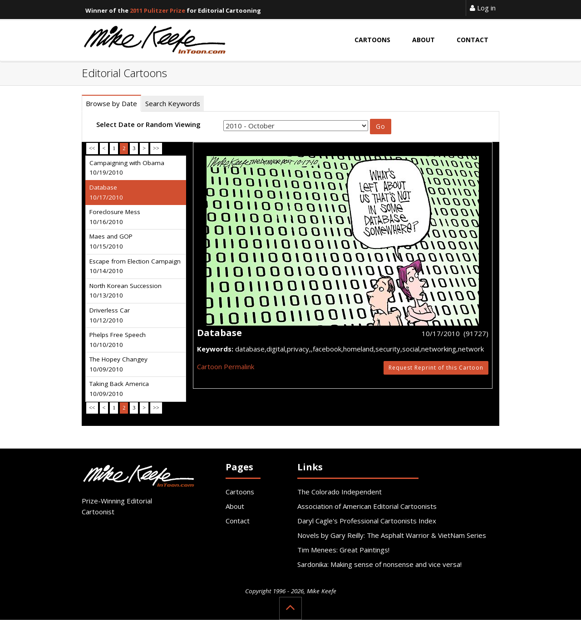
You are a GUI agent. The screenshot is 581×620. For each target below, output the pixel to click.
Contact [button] (472, 39)
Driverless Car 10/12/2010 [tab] (109, 315)
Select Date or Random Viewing (148, 124)
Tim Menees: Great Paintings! (343, 549)
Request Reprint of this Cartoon (436, 367)
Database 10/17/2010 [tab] (106, 192)
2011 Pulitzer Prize (157, 10)
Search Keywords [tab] (172, 103)
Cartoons (240, 491)
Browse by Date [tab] (111, 103)
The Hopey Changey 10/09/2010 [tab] (118, 364)
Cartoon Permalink (225, 366)
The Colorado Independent (339, 491)
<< (92, 148)
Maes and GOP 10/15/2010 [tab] (111, 241)
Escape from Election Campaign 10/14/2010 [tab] (135, 266)
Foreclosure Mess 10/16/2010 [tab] (114, 217)
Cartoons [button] (372, 39)
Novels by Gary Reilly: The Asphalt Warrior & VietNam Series (391, 535)
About (235, 506)
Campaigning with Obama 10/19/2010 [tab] (126, 168)
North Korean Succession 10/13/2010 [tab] (125, 291)
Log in (483, 7)
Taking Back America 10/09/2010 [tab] (119, 389)
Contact (238, 520)
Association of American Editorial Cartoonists (367, 506)
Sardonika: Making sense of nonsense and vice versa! (379, 564)
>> (156, 148)
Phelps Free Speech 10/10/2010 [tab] (117, 340)
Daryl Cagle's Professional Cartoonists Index (366, 520)
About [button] (423, 39)
